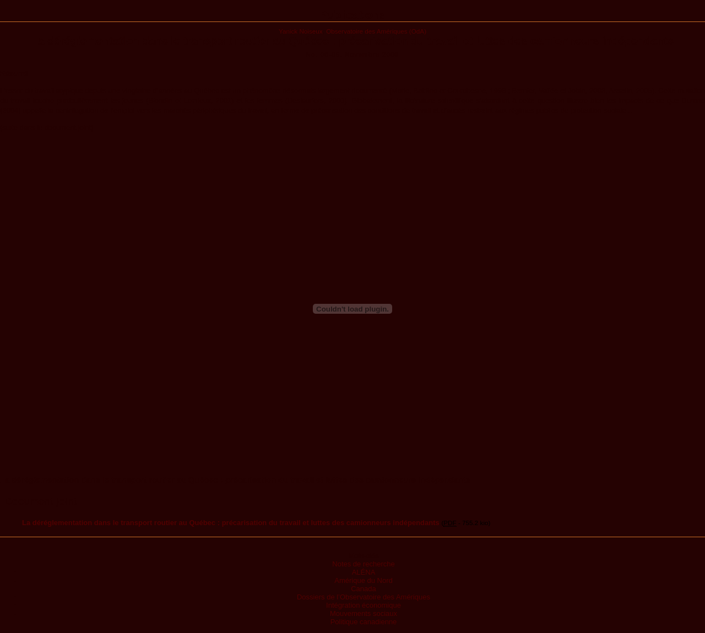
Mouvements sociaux (363, 613)
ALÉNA (364, 572)
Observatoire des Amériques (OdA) (376, 31)
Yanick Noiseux (301, 31)
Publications (353, 15)
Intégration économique (363, 605)
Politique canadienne (363, 622)
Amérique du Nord (363, 580)
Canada (363, 589)
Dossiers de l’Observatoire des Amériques (363, 597)
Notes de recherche (363, 564)
